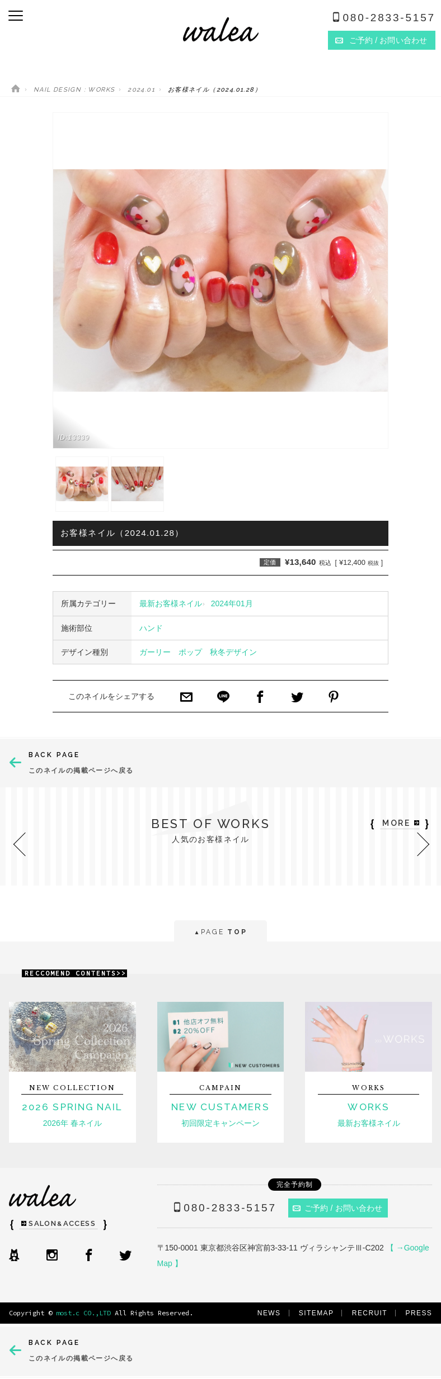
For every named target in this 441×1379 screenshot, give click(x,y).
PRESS (418, 1313)
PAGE (220, 933)
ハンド (151, 628)
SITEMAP (316, 1313)
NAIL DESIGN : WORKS (74, 89)
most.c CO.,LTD (83, 1313)
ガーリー (155, 652)
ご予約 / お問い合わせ (338, 1208)
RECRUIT (369, 1313)
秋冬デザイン (233, 652)
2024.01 (141, 89)
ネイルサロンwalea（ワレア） (221, 29)
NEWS (269, 1313)
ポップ (190, 652)
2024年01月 (232, 603)
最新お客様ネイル (170, 603)
